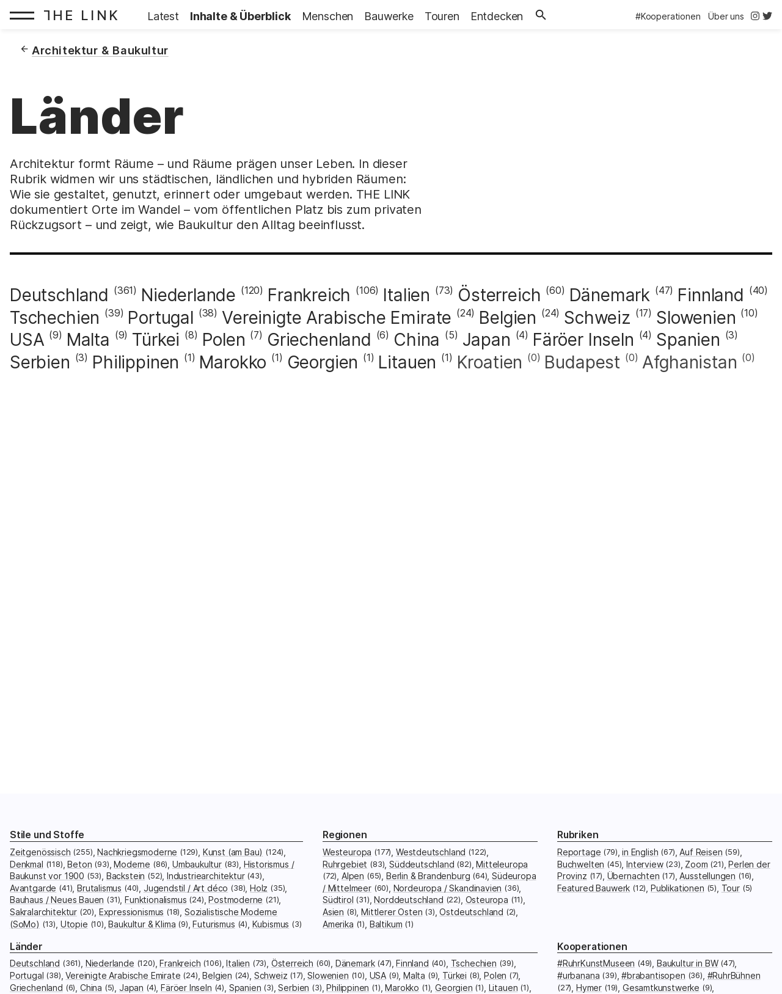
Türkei (156, 339)
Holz (259, 888)
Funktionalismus (155, 899)
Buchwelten (580, 864)
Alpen (353, 876)
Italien (406, 295)
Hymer (589, 987)
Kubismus (271, 924)
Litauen (407, 362)
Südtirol (338, 899)
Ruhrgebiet (345, 864)
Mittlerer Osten (391, 912)
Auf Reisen (700, 852)
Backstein (125, 876)
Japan (486, 339)
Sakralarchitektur (43, 912)
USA (27, 339)
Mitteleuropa (502, 864)
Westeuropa (347, 852)
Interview (644, 864)
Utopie (74, 924)
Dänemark (610, 295)
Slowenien (696, 317)
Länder (26, 946)
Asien (333, 912)
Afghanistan (689, 362)
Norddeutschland (408, 899)
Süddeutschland (422, 864)
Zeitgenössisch (40, 852)
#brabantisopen (653, 975)
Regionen (345, 835)
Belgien (507, 317)
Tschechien (55, 317)
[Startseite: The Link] (84, 14)
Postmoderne (235, 899)
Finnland (711, 295)
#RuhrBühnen (734, 975)
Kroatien (490, 362)
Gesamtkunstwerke (661, 987)
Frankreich (309, 295)
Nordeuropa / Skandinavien (447, 888)
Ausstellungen (707, 876)
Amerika (338, 924)
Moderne (132, 864)
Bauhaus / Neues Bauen (57, 899)
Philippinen (135, 362)
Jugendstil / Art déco (186, 888)
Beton (79, 864)
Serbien (40, 362)
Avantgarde (33, 888)
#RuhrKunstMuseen (596, 963)
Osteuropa (487, 899)
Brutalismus (99, 888)
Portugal (161, 317)
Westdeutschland (431, 852)
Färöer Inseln (583, 339)
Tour (731, 888)
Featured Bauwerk (593, 888)
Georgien (323, 362)
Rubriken (578, 835)
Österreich (499, 295)
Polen (224, 339)
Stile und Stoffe (47, 835)
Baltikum (386, 924)
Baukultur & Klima (141, 924)
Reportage (579, 852)
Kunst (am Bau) (233, 852)
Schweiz (597, 317)
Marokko (232, 362)
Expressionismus (131, 912)
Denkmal (26, 864)
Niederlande (188, 295)
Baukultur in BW (687, 963)
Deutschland (59, 295)
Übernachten (633, 876)
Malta (88, 339)
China (416, 339)
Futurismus (213, 924)
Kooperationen (592, 946)
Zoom (696, 864)
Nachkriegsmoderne (137, 852)
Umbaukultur (197, 864)
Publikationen (677, 888)
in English (640, 852)
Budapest (582, 362)
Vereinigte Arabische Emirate (336, 317)
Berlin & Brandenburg (428, 876)
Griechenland (319, 339)
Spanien (688, 339)
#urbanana (578, 975)
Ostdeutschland (471, 912)
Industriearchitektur (205, 876)
